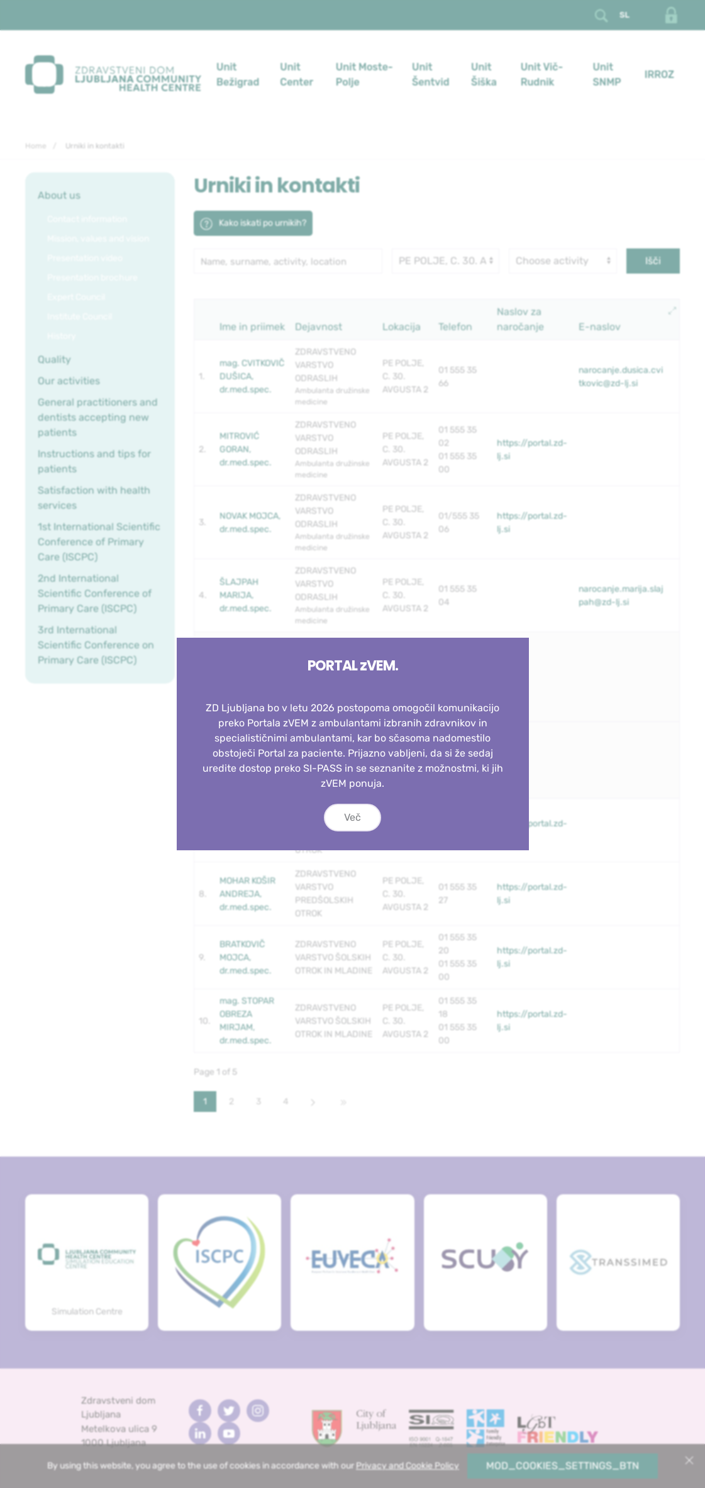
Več (352, 817)
